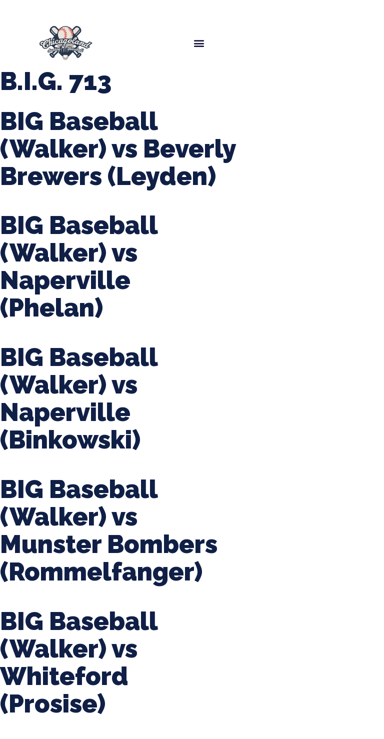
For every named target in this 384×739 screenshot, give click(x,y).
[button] (198, 42)
